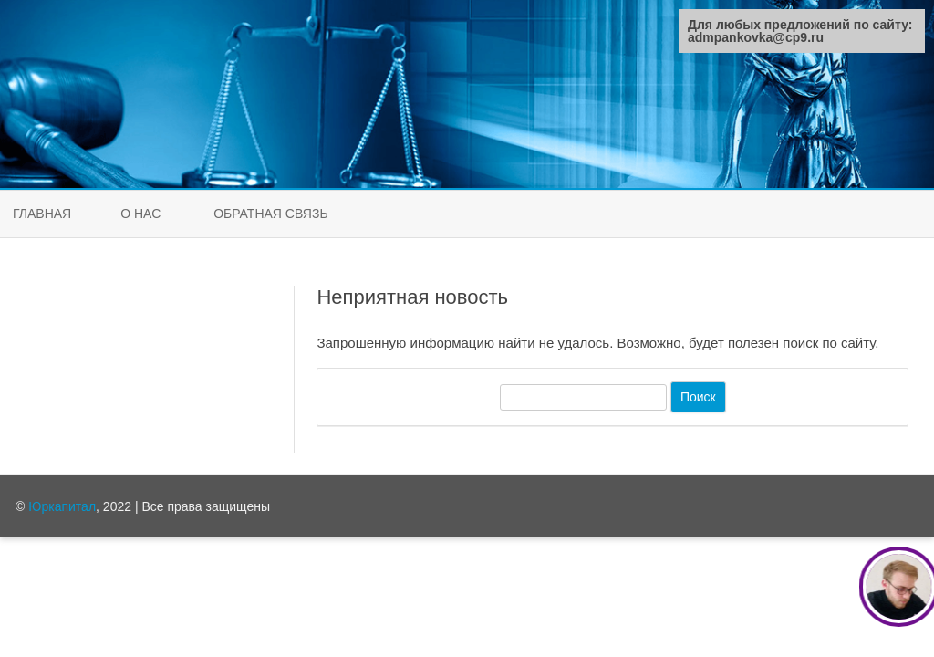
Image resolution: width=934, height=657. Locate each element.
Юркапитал (62, 506)
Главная (42, 213)
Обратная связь (270, 213)
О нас (140, 213)
